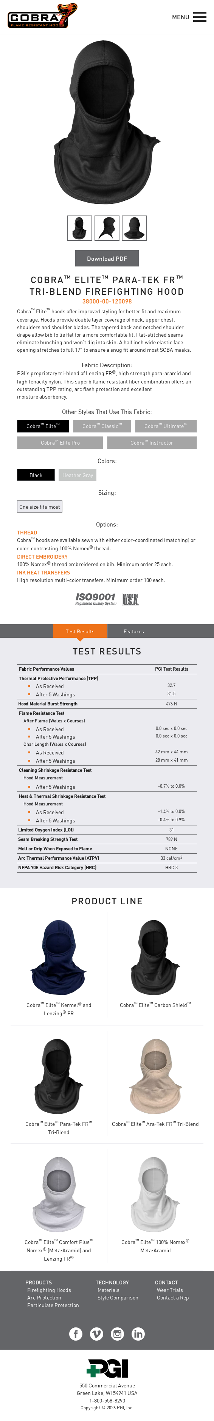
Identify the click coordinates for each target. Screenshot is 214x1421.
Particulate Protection (53, 1304)
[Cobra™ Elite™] (43, 426)
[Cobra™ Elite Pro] (60, 442)
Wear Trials (170, 1289)
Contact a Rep (173, 1297)
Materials (108, 1289)
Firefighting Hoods (49, 1289)
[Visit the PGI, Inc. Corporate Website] (107, 1377)
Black (36, 474)
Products (38, 1282)
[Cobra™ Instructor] (152, 442)
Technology (112, 1282)
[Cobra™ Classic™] (102, 426)
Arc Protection (44, 1297)
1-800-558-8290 (107, 1400)
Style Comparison (118, 1297)
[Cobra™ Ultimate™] (166, 426)
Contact (166, 1282)
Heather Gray (77, 474)
